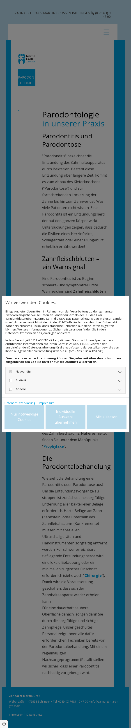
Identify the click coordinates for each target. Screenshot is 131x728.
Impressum (46, 403)
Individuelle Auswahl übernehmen (66, 417)
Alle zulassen (106, 416)
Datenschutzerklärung (20, 403)
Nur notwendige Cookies (24, 417)
